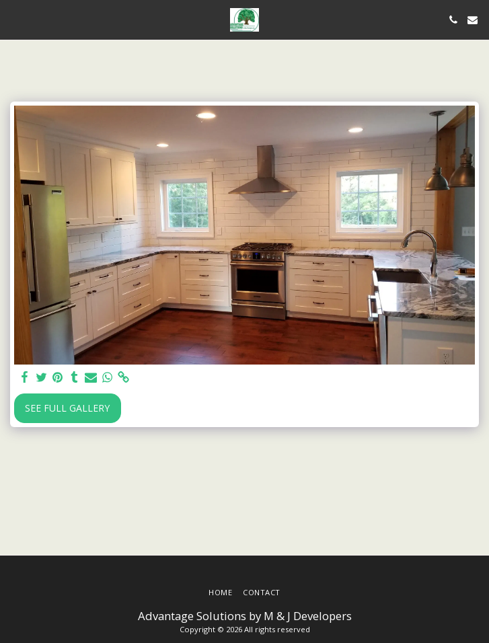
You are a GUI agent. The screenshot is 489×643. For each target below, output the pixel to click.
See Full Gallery (67, 408)
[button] (14, 19)
